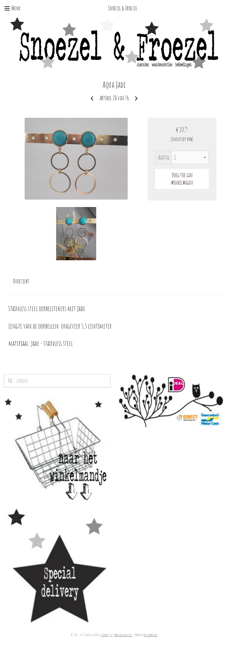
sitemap (104, 635)
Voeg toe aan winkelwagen (182, 178)
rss (111, 635)
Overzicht (21, 281)
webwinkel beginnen (123, 635)
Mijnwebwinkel (150, 635)
